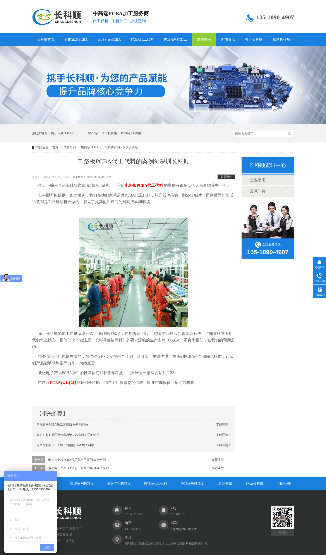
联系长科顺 (281, 39)
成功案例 (204, 39)
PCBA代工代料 (142, 39)
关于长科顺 (254, 39)
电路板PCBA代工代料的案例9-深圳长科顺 (109, 147)
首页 (55, 147)
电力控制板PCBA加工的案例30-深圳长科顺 (65, 445)
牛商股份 (69, 541)
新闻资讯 (228, 39)
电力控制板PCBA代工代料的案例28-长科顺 (77, 459)
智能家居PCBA (76, 39)
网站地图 (285, 483)
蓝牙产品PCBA (109, 39)
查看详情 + (218, 459)
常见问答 (258, 191)
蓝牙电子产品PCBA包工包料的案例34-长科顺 (78, 468)
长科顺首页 (46, 39)
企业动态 (258, 180)
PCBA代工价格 (131, 133)
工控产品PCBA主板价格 (101, 133)
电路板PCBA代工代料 (99, 176)
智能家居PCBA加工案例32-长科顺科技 (62, 424)
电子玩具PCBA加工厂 (66, 133)
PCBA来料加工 (175, 39)
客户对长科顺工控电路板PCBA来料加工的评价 (68, 435)
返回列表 (226, 176)
